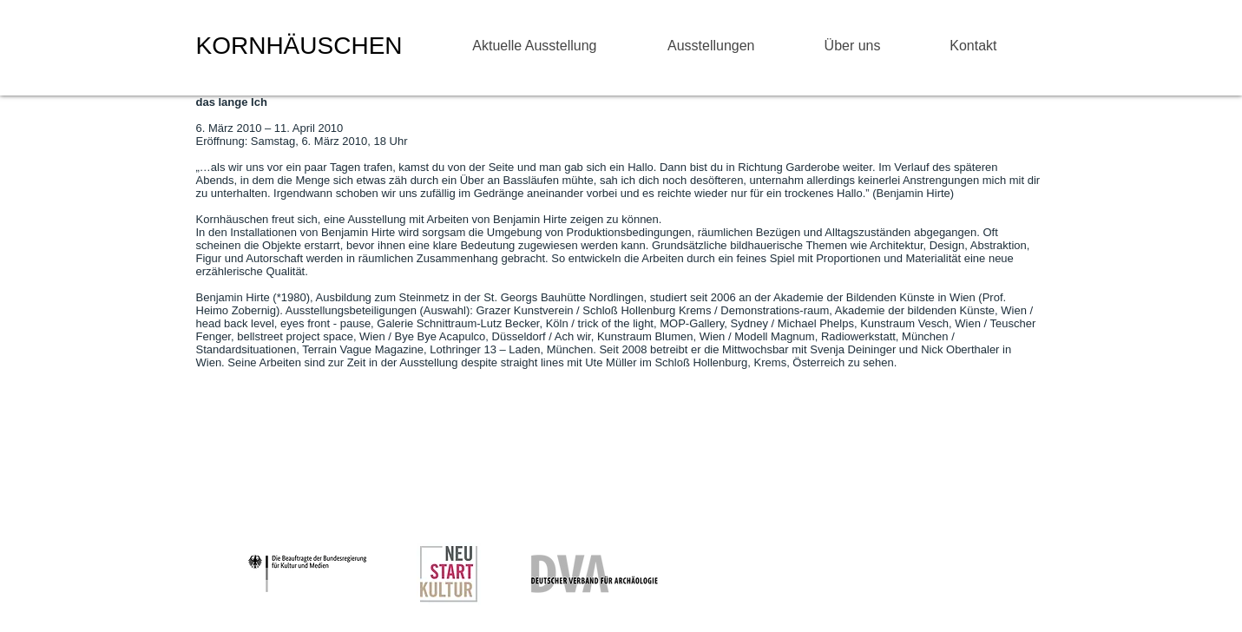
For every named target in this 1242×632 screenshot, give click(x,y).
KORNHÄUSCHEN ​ (303, 45)
